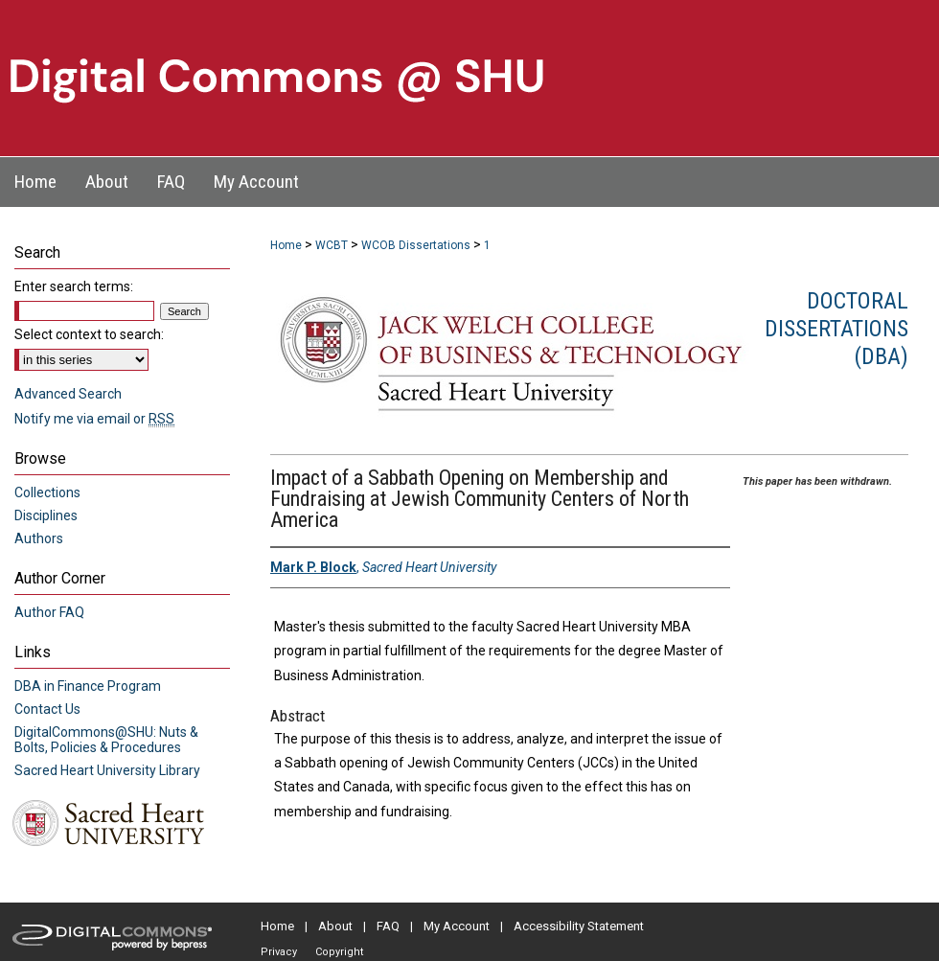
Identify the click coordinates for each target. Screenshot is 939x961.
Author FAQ (49, 612)
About (335, 926)
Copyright (339, 952)
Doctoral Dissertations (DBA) (836, 328)
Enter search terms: (73, 286)
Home (286, 245)
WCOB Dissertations (415, 245)
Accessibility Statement (579, 926)
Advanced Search (68, 393)
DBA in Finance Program (87, 686)
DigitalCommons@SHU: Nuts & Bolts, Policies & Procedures (106, 739)
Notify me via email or (94, 418)
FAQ (388, 926)
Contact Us (47, 709)
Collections (47, 492)
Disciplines (46, 515)
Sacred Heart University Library (107, 770)
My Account (457, 926)
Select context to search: (89, 334)
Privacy (279, 952)
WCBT (331, 245)
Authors (38, 538)
